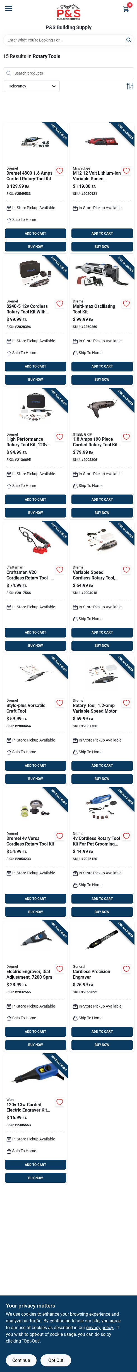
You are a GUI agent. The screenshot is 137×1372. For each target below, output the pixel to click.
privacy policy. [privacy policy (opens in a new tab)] (100, 1327)
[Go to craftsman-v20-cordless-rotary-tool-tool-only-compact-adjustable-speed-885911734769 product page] (35, 587)
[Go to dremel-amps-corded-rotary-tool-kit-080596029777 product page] (35, 454)
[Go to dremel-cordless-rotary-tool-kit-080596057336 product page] (35, 321)
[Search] (129, 39)
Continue (21, 1360)
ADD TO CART (35, 233)
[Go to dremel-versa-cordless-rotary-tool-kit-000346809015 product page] (35, 853)
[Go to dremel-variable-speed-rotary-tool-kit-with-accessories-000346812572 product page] (101, 720)
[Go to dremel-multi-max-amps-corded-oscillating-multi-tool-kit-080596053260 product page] (101, 321)
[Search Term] (68, 40)
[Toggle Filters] (130, 86)
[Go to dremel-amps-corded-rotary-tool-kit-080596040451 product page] (35, 188)
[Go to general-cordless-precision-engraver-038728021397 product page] (101, 986)
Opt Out (55, 1360)
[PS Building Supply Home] (68, 12)
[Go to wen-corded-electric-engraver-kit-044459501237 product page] (35, 1119)
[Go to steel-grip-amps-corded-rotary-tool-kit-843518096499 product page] (101, 454)
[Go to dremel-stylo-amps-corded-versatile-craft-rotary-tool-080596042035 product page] (35, 720)
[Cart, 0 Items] (126, 9)
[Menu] (8, 8)
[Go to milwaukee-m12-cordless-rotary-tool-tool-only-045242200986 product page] (101, 188)
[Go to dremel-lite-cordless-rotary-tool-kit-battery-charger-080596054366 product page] (101, 587)
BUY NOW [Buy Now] (35, 247)
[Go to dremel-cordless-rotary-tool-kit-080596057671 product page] (101, 853)
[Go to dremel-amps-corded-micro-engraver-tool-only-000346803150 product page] (35, 986)
